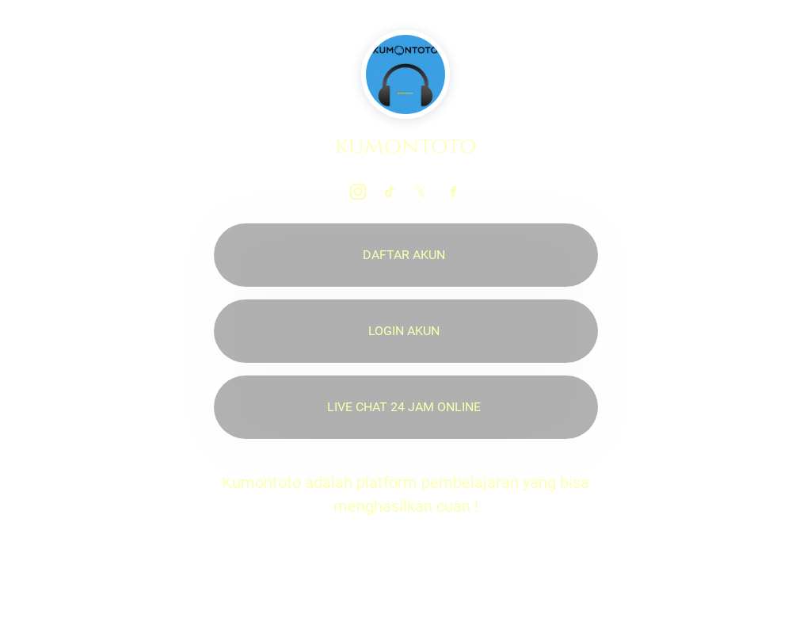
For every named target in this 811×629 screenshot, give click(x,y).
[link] (358, 192)
